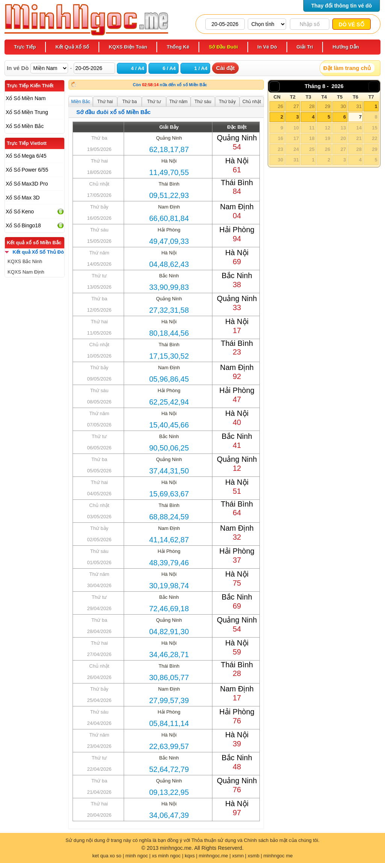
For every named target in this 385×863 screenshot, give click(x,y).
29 (327, 106)
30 (343, 106)
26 (280, 106)
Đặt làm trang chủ (347, 68)
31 (358, 106)
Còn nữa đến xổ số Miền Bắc (170, 84)
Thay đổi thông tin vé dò (341, 6)
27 (296, 106)
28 (311, 106)
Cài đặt (225, 68)
